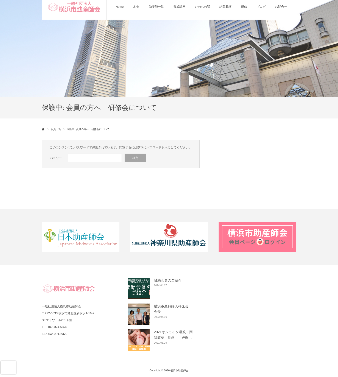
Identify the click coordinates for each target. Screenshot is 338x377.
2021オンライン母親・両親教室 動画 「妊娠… (173, 335)
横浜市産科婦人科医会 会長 (173, 309)
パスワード (57, 158)
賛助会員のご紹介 (168, 280)
